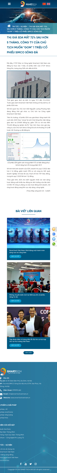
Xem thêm (28, 352)
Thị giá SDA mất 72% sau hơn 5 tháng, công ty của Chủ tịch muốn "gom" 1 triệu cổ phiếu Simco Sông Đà (28, 29)
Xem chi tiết (15, 256)
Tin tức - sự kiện (19, 27)
